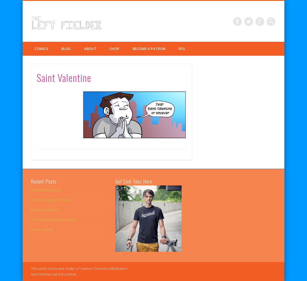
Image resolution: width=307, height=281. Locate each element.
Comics (41, 48)
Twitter (248, 21)
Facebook (237, 21)
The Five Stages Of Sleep (51, 199)
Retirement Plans (45, 209)
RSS (182, 48)
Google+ (259, 21)
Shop (114, 48)
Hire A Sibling (41, 229)
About (90, 48)
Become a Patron (149, 48)
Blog (66, 48)
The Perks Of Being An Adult (53, 219)
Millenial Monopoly (46, 190)
